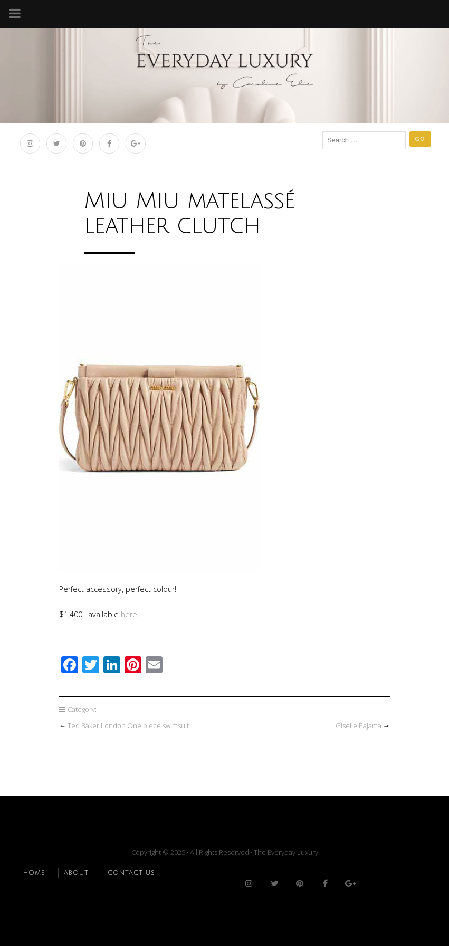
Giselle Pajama (358, 725)
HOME (34, 872)
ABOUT (76, 872)
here (129, 614)
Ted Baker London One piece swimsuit (128, 725)
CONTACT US (131, 872)
